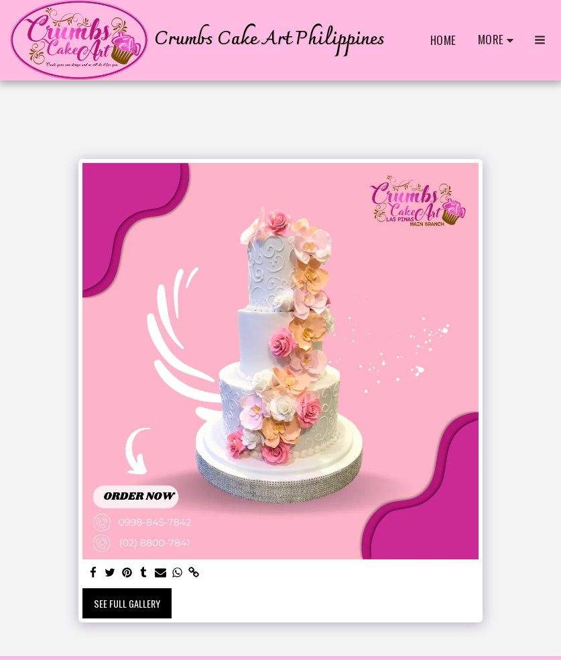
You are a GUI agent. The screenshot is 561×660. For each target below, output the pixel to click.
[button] (539, 40)
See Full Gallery (127, 603)
